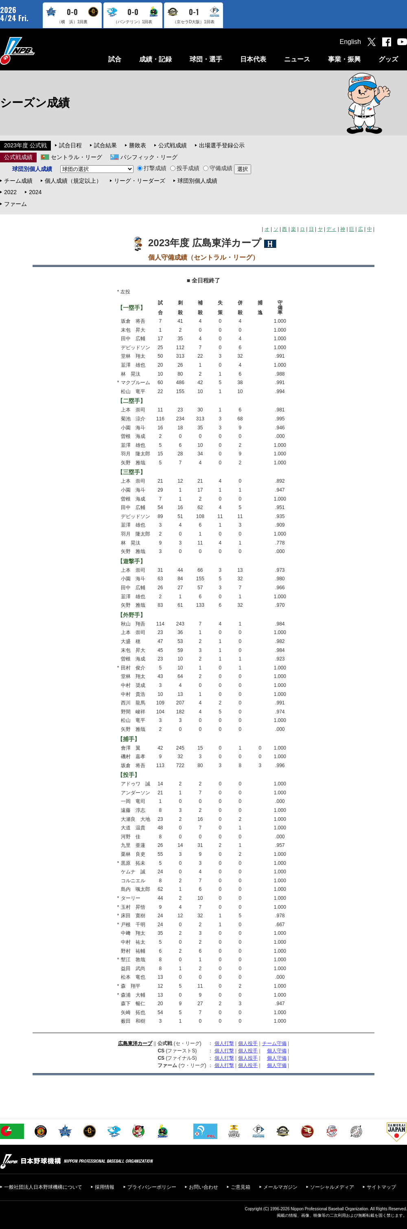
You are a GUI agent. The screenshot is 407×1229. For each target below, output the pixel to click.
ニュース (297, 59)
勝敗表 (137, 145)
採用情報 (104, 1187)
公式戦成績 (172, 145)
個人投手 (248, 1043)
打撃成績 (151, 168)
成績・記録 (155, 59)
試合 (114, 59)
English (350, 41)
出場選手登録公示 (222, 145)
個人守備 (277, 1051)
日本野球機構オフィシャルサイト (38, 51)
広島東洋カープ (135, 1043)
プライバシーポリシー (151, 1187)
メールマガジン (280, 1187)
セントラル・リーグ (76, 157)
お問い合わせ (203, 1187)
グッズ (388, 59)
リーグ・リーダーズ (139, 180)
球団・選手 (206, 59)
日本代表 (253, 59)
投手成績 (184, 168)
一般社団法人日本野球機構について (43, 1187)
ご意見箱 (240, 1187)
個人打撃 (224, 1043)
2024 (35, 192)
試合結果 (105, 145)
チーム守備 (274, 1043)
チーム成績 (18, 180)
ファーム (15, 204)
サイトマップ (381, 1187)
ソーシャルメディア (332, 1187)
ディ (331, 229)
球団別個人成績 (197, 180)
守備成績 (217, 168)
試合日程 (70, 145)
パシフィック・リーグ (148, 157)
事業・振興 (344, 59)
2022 (10, 192)
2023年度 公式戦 (25, 145)
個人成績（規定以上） (73, 180)
